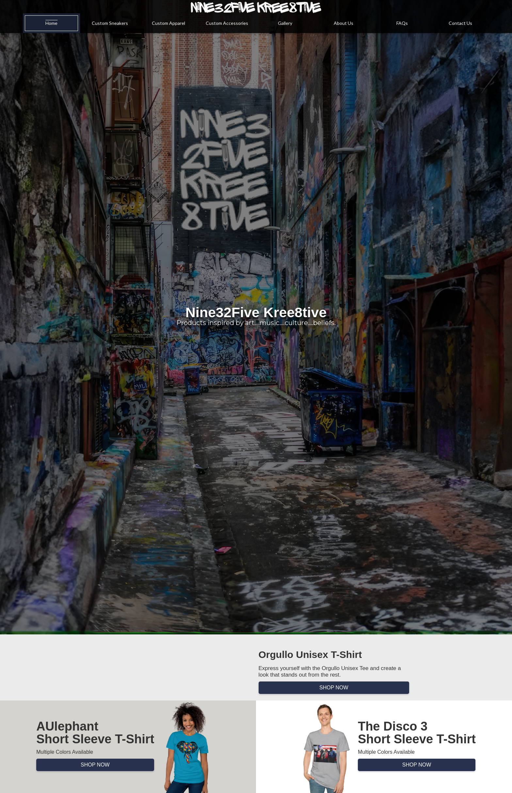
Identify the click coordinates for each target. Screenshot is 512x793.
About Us (343, 23)
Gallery (285, 23)
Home (51, 23)
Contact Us (460, 23)
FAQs (402, 23)
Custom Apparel (168, 23)
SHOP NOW (333, 687)
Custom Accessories (227, 23)
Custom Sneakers (110, 23)
